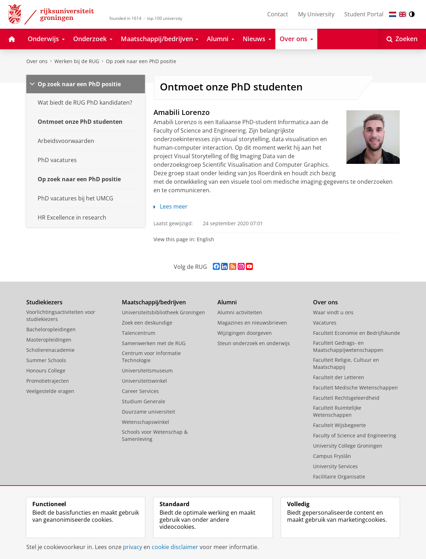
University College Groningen (347, 445)
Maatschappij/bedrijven (154, 302)
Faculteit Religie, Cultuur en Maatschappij (346, 363)
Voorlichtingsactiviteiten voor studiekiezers (60, 315)
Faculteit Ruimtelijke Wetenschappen (337, 411)
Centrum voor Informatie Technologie (151, 357)
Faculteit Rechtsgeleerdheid (346, 397)
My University (316, 14)
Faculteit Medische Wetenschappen (355, 387)
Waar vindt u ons (333, 312)
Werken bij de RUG (76, 61)
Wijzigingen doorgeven (244, 333)
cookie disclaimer (175, 547)
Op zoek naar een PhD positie (141, 61)
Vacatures (324, 322)
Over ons (37, 61)
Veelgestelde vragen (50, 391)
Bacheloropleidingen (51, 329)
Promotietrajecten (47, 380)
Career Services (140, 391)
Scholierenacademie (50, 350)
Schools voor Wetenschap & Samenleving (155, 435)
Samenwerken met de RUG (153, 343)
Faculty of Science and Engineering (354, 435)
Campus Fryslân (332, 456)
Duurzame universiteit (148, 411)
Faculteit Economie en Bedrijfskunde (356, 333)
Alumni (227, 302)
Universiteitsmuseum (147, 370)
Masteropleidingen (48, 339)
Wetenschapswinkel (145, 422)
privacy (132, 547)
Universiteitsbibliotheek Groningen (163, 312)
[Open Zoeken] (402, 39)
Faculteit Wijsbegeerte (339, 425)
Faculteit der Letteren (338, 377)
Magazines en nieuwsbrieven (252, 322)
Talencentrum (138, 333)
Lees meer (170, 206)
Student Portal (363, 14)
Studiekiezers (44, 302)
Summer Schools (46, 360)
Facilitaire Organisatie (339, 476)
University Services (335, 466)
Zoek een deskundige (147, 322)
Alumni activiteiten (239, 312)
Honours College (45, 370)
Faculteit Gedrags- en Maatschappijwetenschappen (348, 346)
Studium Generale (143, 401)
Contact (277, 14)
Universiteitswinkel (144, 380)
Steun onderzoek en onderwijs (253, 343)
